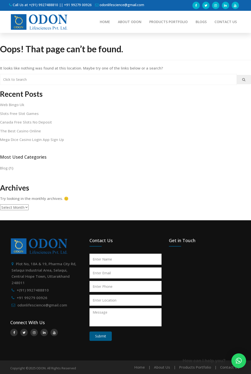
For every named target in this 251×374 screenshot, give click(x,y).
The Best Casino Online (20, 130)
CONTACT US (225, 21)
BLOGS (201, 21)
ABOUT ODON (129, 21)
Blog (4, 168)
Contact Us (229, 367)
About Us (162, 367)
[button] (238, 360)
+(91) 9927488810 (33, 290)
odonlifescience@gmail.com (42, 305)
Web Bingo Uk (12, 104)
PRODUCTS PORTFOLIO (168, 21)
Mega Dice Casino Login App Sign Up (32, 139)
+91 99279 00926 (32, 297)
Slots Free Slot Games (19, 113)
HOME (105, 21)
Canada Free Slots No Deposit (26, 122)
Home (139, 367)
